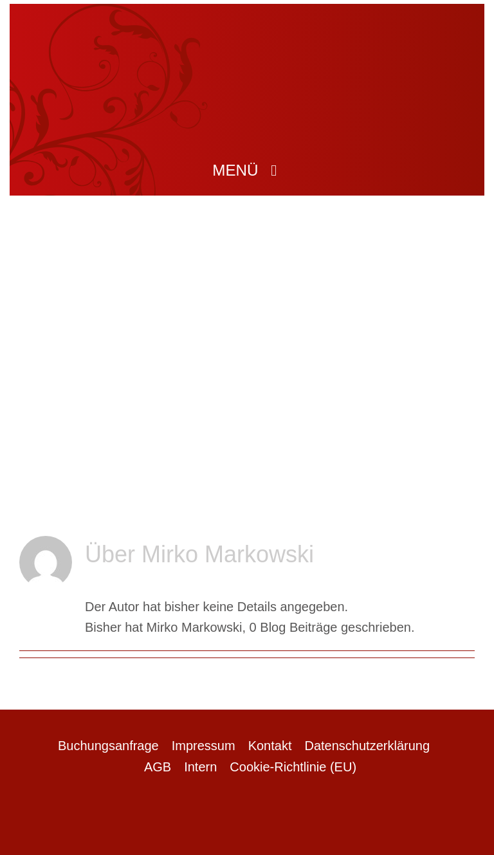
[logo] (247, 33)
